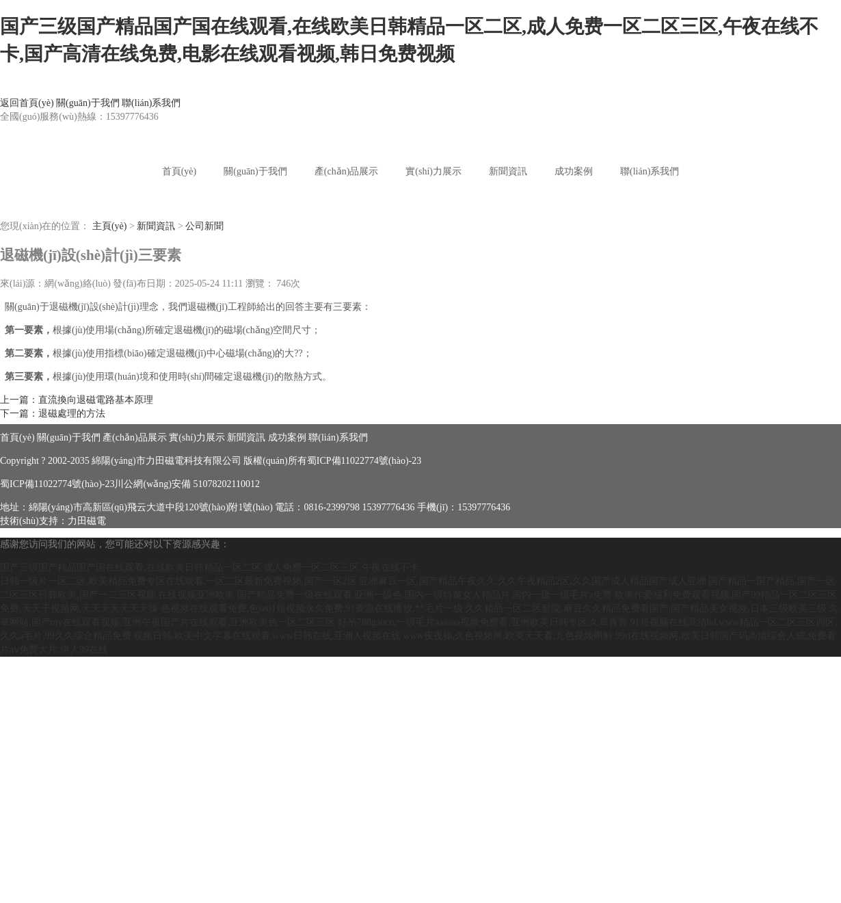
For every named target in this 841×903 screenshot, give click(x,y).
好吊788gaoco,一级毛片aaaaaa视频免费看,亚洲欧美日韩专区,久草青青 (483, 622)
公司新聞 (204, 226)
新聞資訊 (508, 171)
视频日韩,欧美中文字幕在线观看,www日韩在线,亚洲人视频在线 (267, 636)
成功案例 (574, 171)
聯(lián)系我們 (151, 103)
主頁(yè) (109, 226)
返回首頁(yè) (27, 103)
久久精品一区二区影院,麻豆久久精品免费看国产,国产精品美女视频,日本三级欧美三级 (646, 608)
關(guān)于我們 (88, 103)
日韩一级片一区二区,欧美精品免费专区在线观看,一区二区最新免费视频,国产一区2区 (178, 581)
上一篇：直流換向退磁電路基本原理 (76, 400)
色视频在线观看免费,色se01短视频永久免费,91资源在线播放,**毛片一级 (312, 608)
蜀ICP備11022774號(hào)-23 (364, 461)
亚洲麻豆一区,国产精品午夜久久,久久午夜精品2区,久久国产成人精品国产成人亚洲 (532, 581)
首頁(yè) (179, 171)
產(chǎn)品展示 (347, 171)
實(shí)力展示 (433, 171)
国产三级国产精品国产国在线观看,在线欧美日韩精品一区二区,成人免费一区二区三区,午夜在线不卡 (209, 567)
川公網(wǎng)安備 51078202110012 (186, 484)
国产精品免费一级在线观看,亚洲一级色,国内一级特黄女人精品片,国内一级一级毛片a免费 (425, 595)
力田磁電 (87, 521)
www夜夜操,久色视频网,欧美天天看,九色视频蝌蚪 (508, 636)
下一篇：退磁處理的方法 (52, 413)
